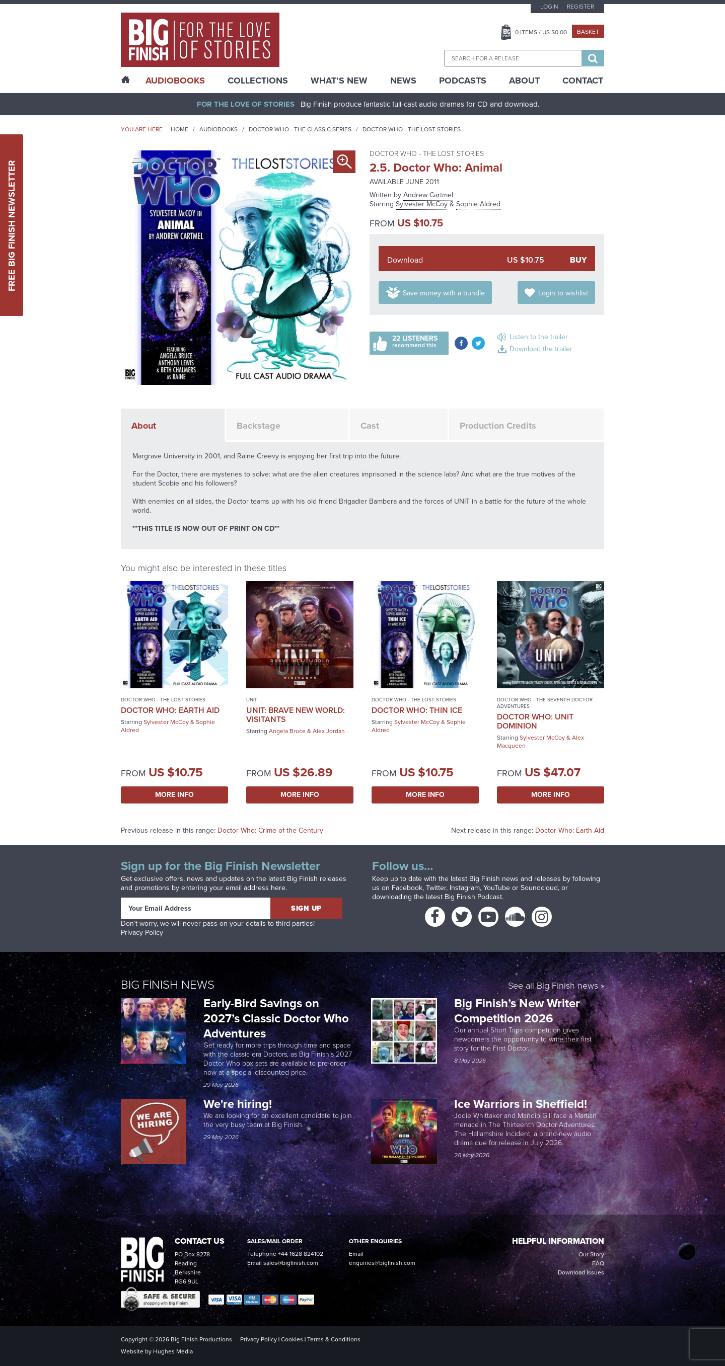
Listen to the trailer (539, 337)
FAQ (598, 1263)
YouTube (496, 887)
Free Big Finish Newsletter (11, 225)
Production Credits (498, 425)
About (524, 80)
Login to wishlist (563, 293)
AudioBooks (175, 80)
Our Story (591, 1254)
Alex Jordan (329, 731)
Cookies (292, 1339)
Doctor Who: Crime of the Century (270, 830)
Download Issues (581, 1272)
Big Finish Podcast (473, 897)
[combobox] (513, 58)
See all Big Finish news (553, 986)
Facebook (407, 887)
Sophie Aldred (478, 204)
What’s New (339, 80)
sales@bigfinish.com (290, 1262)
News (403, 80)
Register (580, 7)
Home (179, 129)
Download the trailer (541, 349)
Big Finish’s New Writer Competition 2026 (517, 1010)
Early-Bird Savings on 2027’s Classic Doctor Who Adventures (276, 1018)
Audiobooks (218, 129)
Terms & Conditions (333, 1339)
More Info (174, 794)
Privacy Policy (142, 932)
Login (549, 7)
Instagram (465, 887)
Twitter (436, 887)
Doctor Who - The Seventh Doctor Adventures (545, 703)
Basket (588, 31)
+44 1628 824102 (300, 1253)
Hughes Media (173, 1351)
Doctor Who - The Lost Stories (411, 129)
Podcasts (462, 80)
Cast (369, 425)
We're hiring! (237, 1104)
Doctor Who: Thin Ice (417, 710)
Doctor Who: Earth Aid (170, 710)
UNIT (251, 699)
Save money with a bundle (444, 293)
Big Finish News (167, 985)
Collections (258, 80)
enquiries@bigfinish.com (382, 1262)
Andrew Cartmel (428, 195)
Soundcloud (539, 887)
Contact (582, 80)
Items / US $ (541, 32)
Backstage (258, 425)
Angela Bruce (287, 731)
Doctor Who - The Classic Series (300, 129)
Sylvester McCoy (422, 204)
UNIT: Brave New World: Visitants (295, 714)
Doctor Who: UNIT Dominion (535, 721)
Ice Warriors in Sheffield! (522, 1104)
